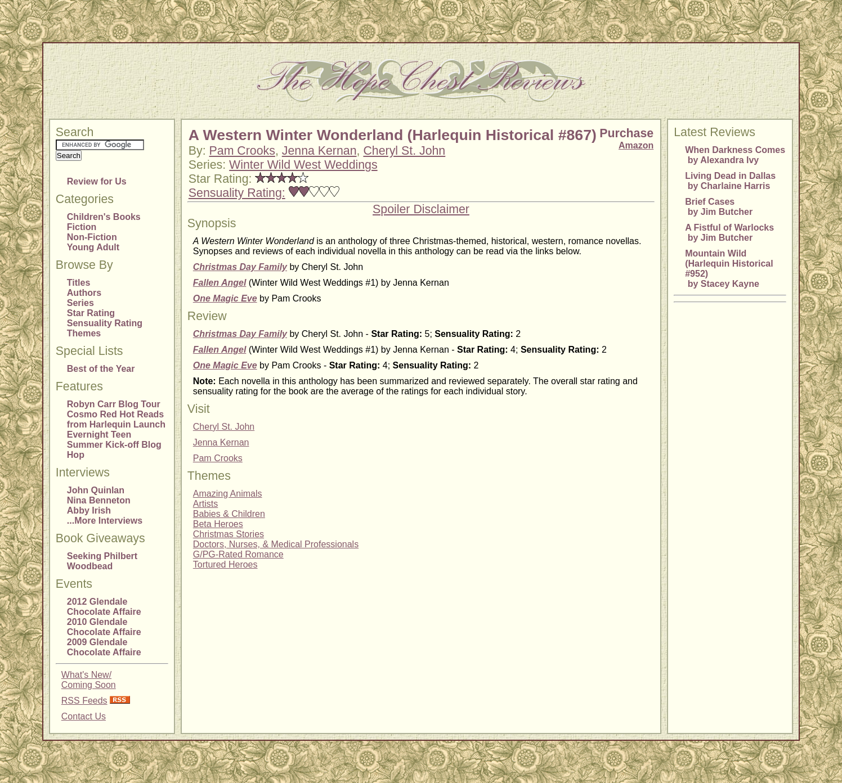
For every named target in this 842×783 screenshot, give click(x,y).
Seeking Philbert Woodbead (102, 561)
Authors (84, 293)
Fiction (81, 227)
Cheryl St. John (404, 151)
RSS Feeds (84, 700)
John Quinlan (95, 490)
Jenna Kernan (319, 151)
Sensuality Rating (104, 323)
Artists (205, 503)
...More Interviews (104, 520)
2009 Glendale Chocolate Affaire (104, 647)
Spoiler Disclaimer (421, 209)
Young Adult (93, 247)
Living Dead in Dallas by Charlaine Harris (730, 181)
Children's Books (104, 217)
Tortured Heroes (225, 564)
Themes (84, 333)
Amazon (636, 145)
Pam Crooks (242, 151)
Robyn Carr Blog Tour (113, 404)
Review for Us (97, 181)
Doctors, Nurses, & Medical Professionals (276, 544)
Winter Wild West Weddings (303, 165)
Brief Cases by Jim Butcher (719, 207)
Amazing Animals (227, 493)
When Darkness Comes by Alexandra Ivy (735, 155)
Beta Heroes (218, 524)
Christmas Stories (228, 534)
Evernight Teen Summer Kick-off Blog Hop (114, 445)
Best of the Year (101, 369)
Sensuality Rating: (237, 193)
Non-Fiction (92, 237)
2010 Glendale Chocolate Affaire (104, 627)
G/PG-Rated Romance (238, 554)
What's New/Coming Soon (88, 680)
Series (80, 303)
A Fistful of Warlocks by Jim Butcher (729, 232)
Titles (79, 282)
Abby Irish (89, 510)
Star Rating (91, 313)
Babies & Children (229, 514)
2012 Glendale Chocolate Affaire (104, 606)
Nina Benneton (99, 500)
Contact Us (83, 716)
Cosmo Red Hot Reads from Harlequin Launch (116, 419)
